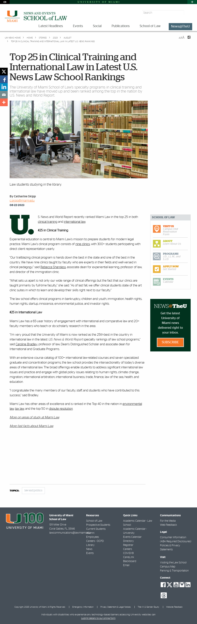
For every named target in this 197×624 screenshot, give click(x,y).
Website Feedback (174, 607)
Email (126, 565)
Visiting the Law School (173, 562)
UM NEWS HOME (13, 38)
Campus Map (167, 566)
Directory (128, 541)
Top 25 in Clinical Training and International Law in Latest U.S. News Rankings (53, 41)
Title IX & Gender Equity (148, 607)
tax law (19, 408)
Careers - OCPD (95, 541)
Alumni (90, 533)
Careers (127, 549)
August (67, 38)
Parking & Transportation (174, 570)
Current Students (96, 529)
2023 (55, 38)
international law (74, 221)
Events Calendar (132, 537)
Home (29, 38)
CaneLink (128, 557)
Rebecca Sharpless (53, 267)
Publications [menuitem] (121, 26)
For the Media (168, 521)
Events (90, 553)
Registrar (128, 545)
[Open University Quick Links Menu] (192, 2)
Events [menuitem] (78, 26)
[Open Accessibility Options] (5, 2)
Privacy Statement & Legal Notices (115, 607)
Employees (92, 537)
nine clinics (82, 244)
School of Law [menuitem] (150, 26)
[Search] (188, 13)
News (89, 549)
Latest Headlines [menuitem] (50, 26)
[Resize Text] (181, 37)
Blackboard (129, 561)
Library (90, 545)
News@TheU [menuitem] (180, 26)
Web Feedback (168, 525)
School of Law (94, 521)
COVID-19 (128, 553)
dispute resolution (61, 408)
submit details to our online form (98, 618)
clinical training (47, 221)
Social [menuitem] (97, 26)
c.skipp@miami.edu (22, 200)
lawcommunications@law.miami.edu (70, 532)
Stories (42, 38)
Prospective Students (98, 525)
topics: (14, 491)
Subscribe (170, 342)
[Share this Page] (186, 39)
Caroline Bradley (26, 344)
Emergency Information (82, 607)
